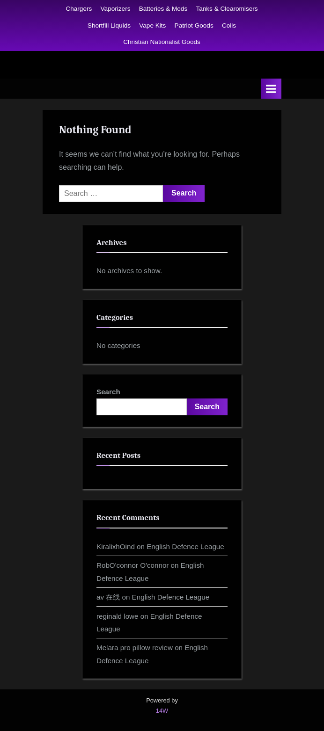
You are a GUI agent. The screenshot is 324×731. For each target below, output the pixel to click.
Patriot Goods (194, 25)
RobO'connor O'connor (132, 565)
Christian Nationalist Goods (161, 41)
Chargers (79, 8)
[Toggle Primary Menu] (271, 89)
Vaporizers (116, 8)
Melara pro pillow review (134, 647)
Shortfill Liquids (109, 25)
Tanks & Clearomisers (227, 8)
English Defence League (185, 546)
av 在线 (108, 597)
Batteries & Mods (163, 8)
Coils (229, 25)
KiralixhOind (115, 546)
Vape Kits (152, 25)
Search (108, 392)
